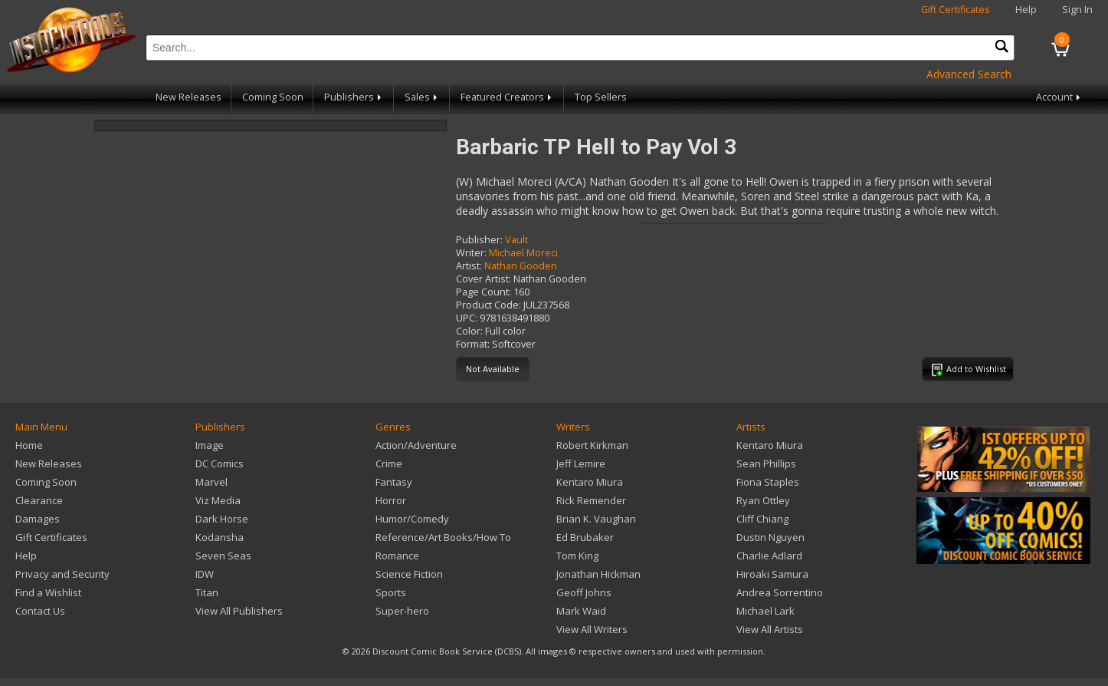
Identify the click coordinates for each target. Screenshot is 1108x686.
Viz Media (218, 500)
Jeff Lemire (580, 463)
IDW (204, 574)
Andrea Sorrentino (779, 592)
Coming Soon (272, 97)
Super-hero (402, 611)
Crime (388, 463)
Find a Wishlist (48, 592)
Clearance (39, 500)
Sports (390, 592)
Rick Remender (591, 500)
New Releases (188, 97)
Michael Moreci (523, 252)
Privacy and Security (62, 574)
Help (1026, 9)
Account (1059, 97)
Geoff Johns (583, 592)
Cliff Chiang (762, 519)
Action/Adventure (416, 445)
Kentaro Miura (589, 482)
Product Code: (488, 305)
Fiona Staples (767, 482)
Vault (516, 239)
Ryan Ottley (763, 500)
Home (29, 445)
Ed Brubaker (585, 537)
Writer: (471, 252)
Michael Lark (765, 611)
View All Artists (769, 629)
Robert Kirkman (592, 445)
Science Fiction (409, 574)
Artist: (469, 265)
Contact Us (40, 611)
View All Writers (592, 629)
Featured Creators (507, 97)
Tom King (577, 555)
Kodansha (219, 537)
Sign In (1077, 9)
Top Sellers (601, 97)
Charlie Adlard (769, 555)
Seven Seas (223, 555)
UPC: (466, 318)
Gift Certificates (955, 9)
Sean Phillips (766, 463)
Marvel (211, 482)
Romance (397, 555)
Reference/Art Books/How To (443, 537)
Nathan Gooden (520, 265)
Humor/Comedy (412, 519)
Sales (422, 97)
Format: (473, 344)
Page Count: (483, 291)
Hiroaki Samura (772, 574)
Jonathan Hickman (598, 574)
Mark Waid (581, 611)
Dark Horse (221, 519)
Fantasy (393, 482)
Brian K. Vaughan (596, 519)
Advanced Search (968, 74)
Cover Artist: (483, 278)
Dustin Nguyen (770, 537)
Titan (206, 592)
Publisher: (479, 239)
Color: (469, 331)
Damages (37, 519)
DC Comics (219, 463)
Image (209, 445)
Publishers (354, 97)
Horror (390, 500)
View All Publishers (239, 611)
